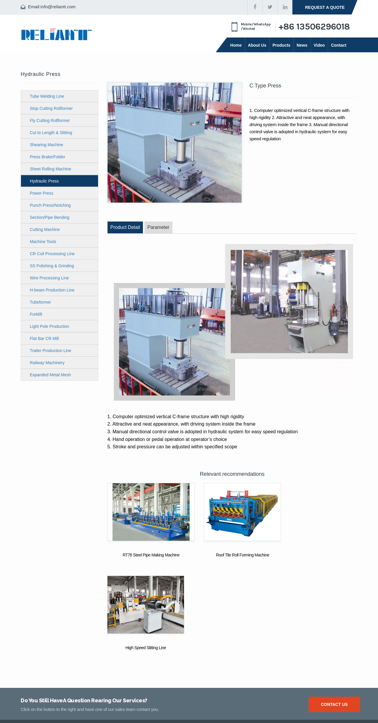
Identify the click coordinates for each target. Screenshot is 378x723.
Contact (338, 45)
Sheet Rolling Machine (50, 169)
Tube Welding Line (47, 96)
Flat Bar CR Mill (44, 338)
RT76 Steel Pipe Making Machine (145, 555)
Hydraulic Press (44, 181)
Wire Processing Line (49, 278)
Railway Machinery (47, 362)
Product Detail (125, 227)
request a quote (325, 7)
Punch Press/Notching (50, 205)
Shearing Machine (46, 144)
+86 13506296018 (314, 26)
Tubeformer (40, 302)
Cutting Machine (45, 229)
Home (236, 45)
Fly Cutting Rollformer (50, 120)
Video (319, 45)
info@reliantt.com (58, 6)
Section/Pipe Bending (49, 217)
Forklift (36, 314)
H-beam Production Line (52, 290)
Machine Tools (43, 241)
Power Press (41, 193)
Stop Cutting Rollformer (51, 108)
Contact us (334, 611)
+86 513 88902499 (168, 681)
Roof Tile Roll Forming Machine (231, 555)
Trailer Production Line (50, 350)
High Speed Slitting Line (318, 555)
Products (282, 45)
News (301, 45)
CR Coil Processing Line (52, 253)
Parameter (158, 227)
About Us (257, 45)
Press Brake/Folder (47, 156)
